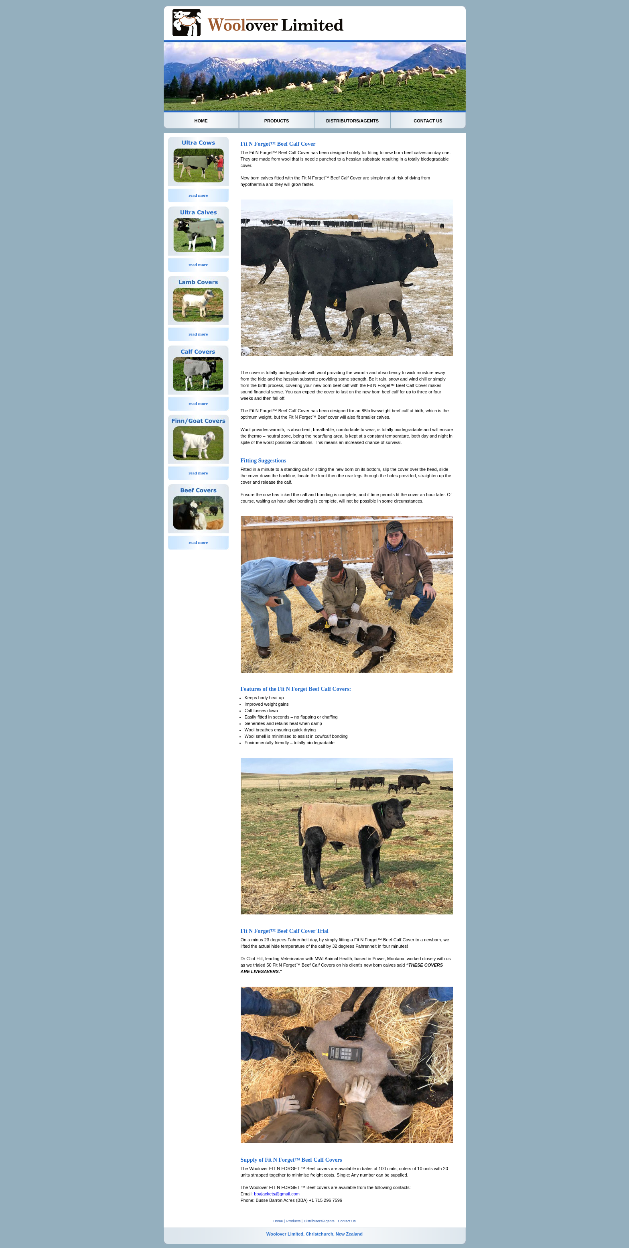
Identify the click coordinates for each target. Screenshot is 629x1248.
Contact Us (347, 1221)
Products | (294, 1221)
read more (198, 195)
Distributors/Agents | (320, 1221)
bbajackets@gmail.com (277, 1193)
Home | (279, 1221)
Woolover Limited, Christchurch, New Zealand (314, 1234)
